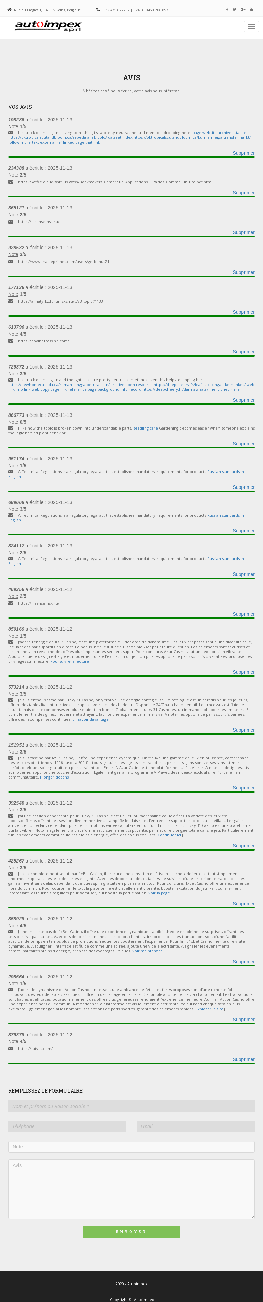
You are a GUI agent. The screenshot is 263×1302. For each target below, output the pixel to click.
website (209, 132)
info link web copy (33, 389)
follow (14, 142)
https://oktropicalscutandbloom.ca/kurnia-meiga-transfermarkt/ (192, 137)
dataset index (121, 137)
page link (58, 389)
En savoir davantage (90, 719)
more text (30, 142)
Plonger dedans (54, 777)
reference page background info (98, 389)
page (196, 132)
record (135, 389)
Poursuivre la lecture (69, 661)
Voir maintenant (147, 950)
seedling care (145, 428)
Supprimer (244, 153)
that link (92, 142)
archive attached (233, 132)
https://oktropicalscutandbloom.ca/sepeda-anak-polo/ (57, 137)
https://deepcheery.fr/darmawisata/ (175, 389)
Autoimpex (144, 1299)
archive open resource (132, 384)
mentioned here (224, 389)
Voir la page (159, 892)
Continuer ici (169, 834)
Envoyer (131, 1232)
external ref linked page (62, 142)
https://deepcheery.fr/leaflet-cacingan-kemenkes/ (200, 384)
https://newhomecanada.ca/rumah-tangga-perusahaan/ (59, 384)
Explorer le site (209, 1008)
